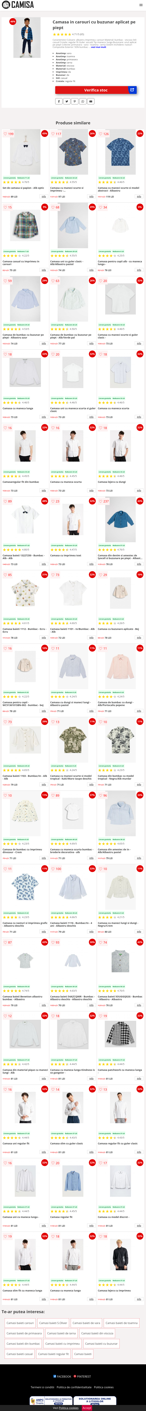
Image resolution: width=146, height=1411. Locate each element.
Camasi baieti (82, 1354)
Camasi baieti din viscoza (97, 1333)
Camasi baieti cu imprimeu (62, 1344)
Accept (87, 1408)
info (44, 196)
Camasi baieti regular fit (53, 1354)
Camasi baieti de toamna (122, 1323)
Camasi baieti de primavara (24, 1333)
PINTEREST (82, 1376)
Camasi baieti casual (20, 1354)
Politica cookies (104, 1387)
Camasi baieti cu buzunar (101, 1344)
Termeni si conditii (42, 1387)
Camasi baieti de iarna (61, 1333)
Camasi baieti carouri (20, 1323)
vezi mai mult (98, 47)
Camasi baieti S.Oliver (53, 1323)
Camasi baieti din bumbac (23, 1344)
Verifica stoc (110, 90)
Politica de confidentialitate (74, 1387)
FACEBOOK (62, 1376)
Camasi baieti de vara (86, 1323)
